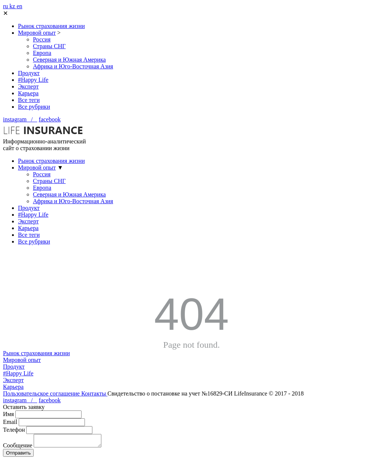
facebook (50, 119)
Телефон (14, 430)
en (19, 6)
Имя (8, 414)
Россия (41, 39)
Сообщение (17, 447)
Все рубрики (34, 106)
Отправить (18, 455)
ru (6, 6)
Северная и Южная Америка (69, 59)
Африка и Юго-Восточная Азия (73, 66)
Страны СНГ (49, 46)
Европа (42, 53)
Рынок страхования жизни (51, 26)
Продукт (29, 73)
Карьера (28, 93)
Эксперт (28, 86)
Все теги (29, 100)
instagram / (20, 119)
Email (10, 422)
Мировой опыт (37, 33)
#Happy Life (33, 80)
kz (12, 6)
